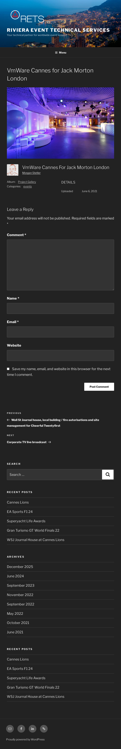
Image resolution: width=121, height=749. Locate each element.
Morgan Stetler (31, 172)
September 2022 (20, 604)
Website (14, 345)
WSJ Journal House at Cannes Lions (35, 540)
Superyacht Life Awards (26, 521)
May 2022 (15, 614)
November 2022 (20, 595)
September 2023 (20, 585)
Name (13, 298)
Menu (60, 52)
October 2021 (18, 623)
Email (13, 322)
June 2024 (15, 576)
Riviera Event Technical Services (58, 30)
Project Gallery (27, 181)
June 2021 (15, 632)
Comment (16, 235)
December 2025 (20, 567)
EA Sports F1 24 (20, 512)
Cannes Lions (18, 502)
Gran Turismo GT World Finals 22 (33, 530)
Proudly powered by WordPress (25, 739)
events (27, 186)
